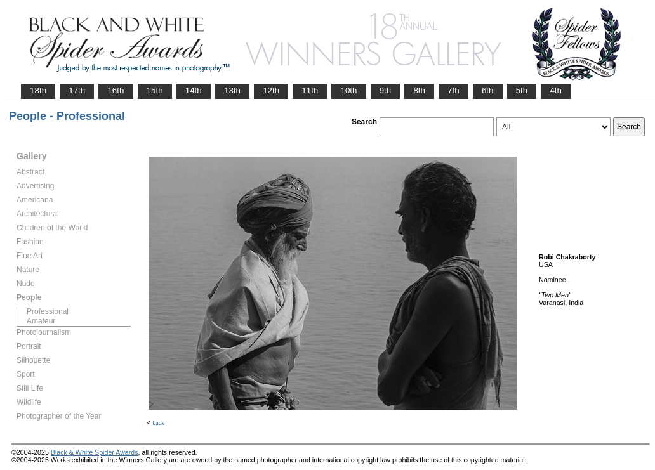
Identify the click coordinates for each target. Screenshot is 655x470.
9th (386, 90)
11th (309, 90)
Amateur (41, 321)
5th (522, 90)
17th (77, 90)
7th (453, 90)
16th (115, 90)
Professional (48, 311)
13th (232, 90)
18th (38, 90)
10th (348, 90)
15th (155, 90)
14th (193, 90)
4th (556, 90)
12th (271, 90)
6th (488, 90)
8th (419, 90)
